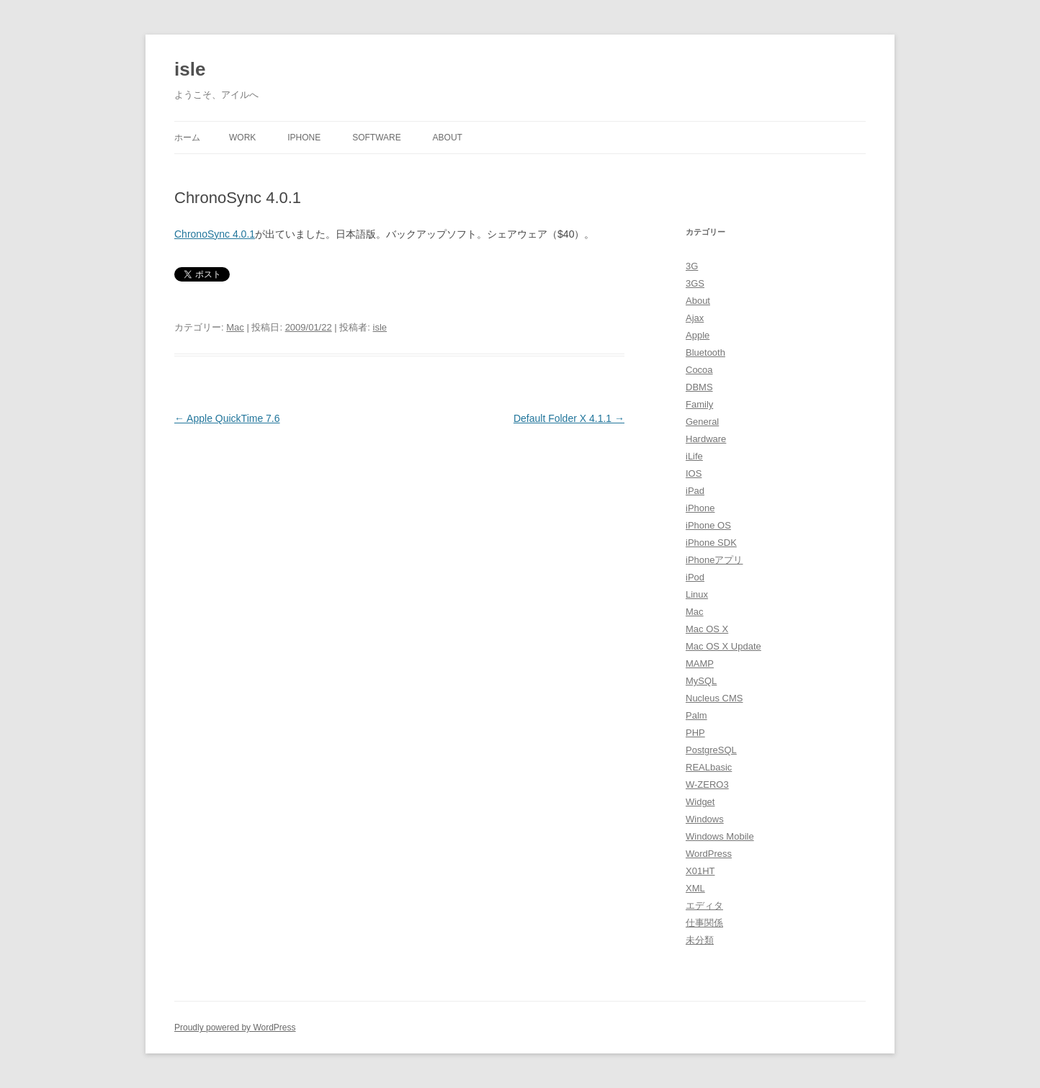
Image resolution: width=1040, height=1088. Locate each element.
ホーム (187, 137)
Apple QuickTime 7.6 (227, 418)
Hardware (706, 438)
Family (699, 404)
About (447, 137)
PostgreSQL (711, 750)
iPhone (303, 137)
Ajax (695, 318)
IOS (693, 473)
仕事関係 (704, 922)
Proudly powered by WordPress (235, 1027)
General (702, 421)
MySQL (701, 680)
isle (189, 69)
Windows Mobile (720, 836)
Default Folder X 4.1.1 (569, 418)
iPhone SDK (711, 542)
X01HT (700, 871)
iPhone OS (708, 525)
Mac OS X (707, 629)
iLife (694, 456)
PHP (695, 732)
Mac (235, 327)
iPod (695, 577)
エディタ (704, 905)
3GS (695, 283)
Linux (697, 594)
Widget (700, 801)
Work (242, 137)
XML (695, 888)
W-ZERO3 (707, 784)
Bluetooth (705, 352)
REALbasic (709, 767)
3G (692, 266)
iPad (695, 490)
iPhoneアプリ (714, 559)
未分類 (700, 940)
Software (376, 137)
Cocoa (699, 369)
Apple (697, 335)
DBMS (699, 387)
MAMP (700, 663)
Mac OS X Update (723, 646)
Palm (696, 715)
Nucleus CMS (714, 698)
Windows (705, 819)
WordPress (709, 853)
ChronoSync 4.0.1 (214, 234)
